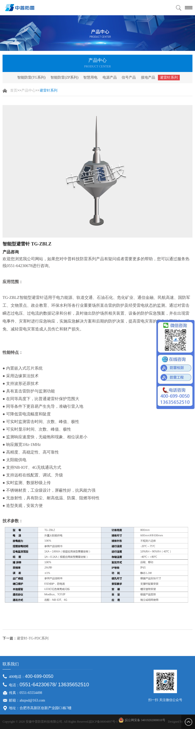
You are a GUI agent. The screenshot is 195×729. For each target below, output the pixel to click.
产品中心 (28, 90)
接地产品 (148, 77)
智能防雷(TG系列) (31, 77)
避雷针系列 (169, 77)
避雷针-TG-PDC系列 (32, 638)
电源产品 (110, 77)
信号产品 (129, 77)
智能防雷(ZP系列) (64, 77)
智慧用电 (90, 77)
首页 (13, 90)
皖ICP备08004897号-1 (103, 721)
